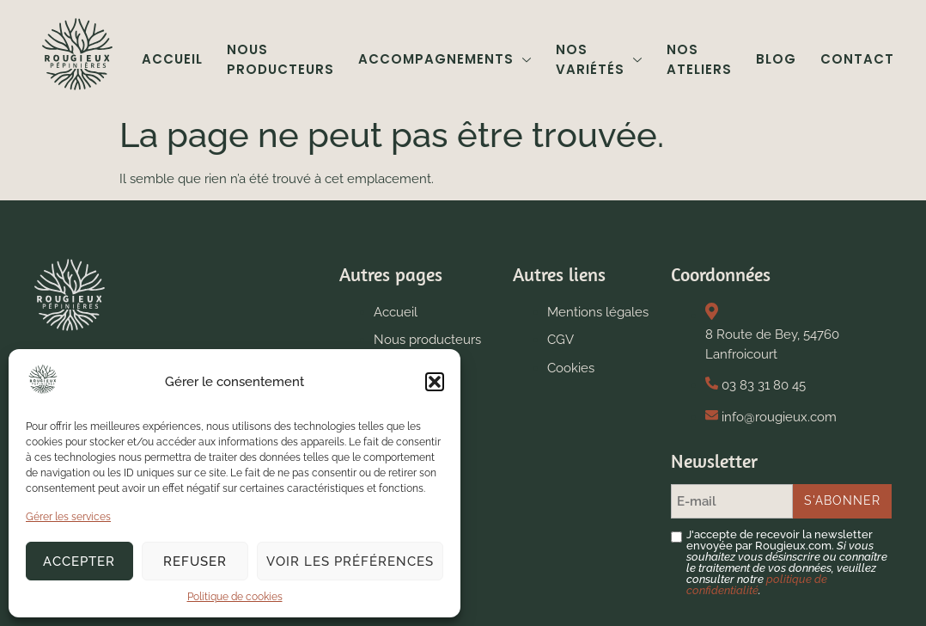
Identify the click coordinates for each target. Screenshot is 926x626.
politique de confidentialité (756, 585)
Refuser (195, 561)
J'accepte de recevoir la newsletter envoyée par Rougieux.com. (786, 562)
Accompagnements (445, 59)
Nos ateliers (699, 59)
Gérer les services (68, 517)
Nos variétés (599, 59)
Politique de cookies (235, 597)
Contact (857, 59)
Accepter (79, 561)
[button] (434, 381)
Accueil (172, 59)
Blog (776, 59)
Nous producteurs (280, 59)
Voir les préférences (350, 561)
